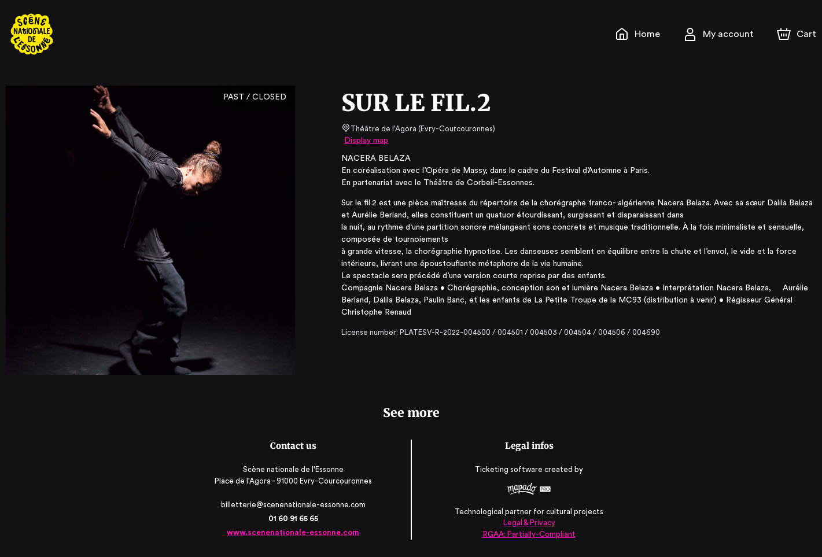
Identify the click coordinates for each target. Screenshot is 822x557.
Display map (366, 140)
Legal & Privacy (528, 522)
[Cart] (797, 34)
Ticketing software (509, 470)
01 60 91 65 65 (294, 518)
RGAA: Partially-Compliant (528, 533)
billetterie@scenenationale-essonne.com (294, 504)
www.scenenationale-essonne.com (294, 532)
